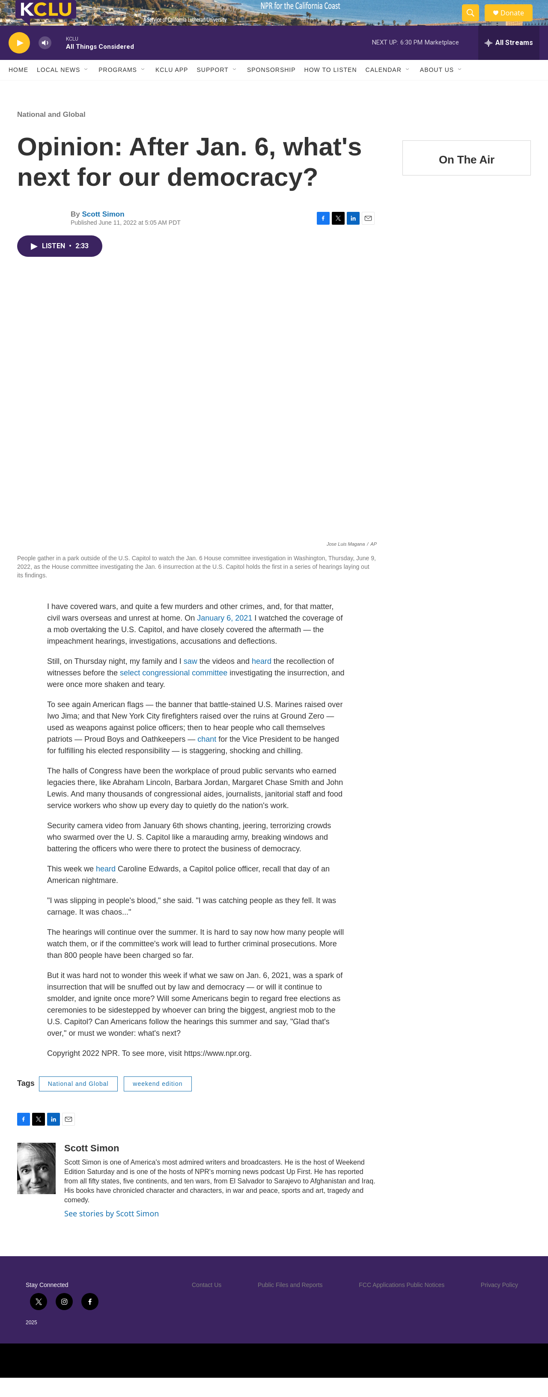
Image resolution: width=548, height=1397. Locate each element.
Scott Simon (103, 233)
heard (261, 680)
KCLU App (171, 89)
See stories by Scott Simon (111, 1233)
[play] (19, 62)
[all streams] (508, 62)
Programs (117, 89)
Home (18, 89)
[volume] (45, 62)
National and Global (51, 134)
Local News (58, 89)
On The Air (466, 178)
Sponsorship (271, 89)
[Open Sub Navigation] (86, 89)
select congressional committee (174, 692)
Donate (517, 22)
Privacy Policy (499, 1304)
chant (206, 758)
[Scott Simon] (36, 1187)
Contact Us (206, 1304)
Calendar (384, 89)
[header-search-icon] (474, 22)
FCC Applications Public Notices (401, 1304)
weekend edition (157, 1103)
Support (212, 89)
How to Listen (330, 89)
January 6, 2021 (224, 637)
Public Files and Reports (290, 1304)
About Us (437, 89)
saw (190, 680)
